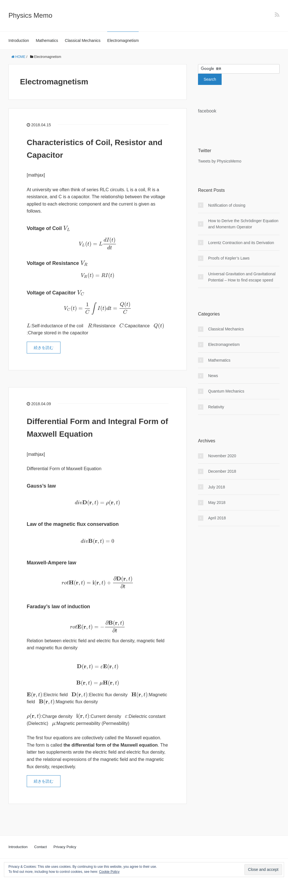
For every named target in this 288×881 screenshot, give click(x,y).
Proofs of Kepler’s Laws (228, 258)
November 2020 (222, 456)
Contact (40, 847)
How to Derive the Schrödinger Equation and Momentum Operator (243, 223)
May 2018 (216, 502)
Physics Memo (30, 15)
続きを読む (43, 347)
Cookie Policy (109, 872)
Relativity (216, 407)
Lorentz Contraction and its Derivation (241, 242)
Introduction (18, 40)
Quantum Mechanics (226, 391)
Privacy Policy (64, 847)
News (213, 375)
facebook (207, 111)
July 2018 (216, 487)
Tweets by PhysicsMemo (219, 161)
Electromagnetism (123, 40)
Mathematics (47, 40)
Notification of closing (226, 205)
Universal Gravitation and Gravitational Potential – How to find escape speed (242, 277)
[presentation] (67, 228)
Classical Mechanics (83, 40)
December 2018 (222, 471)
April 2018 (217, 518)
